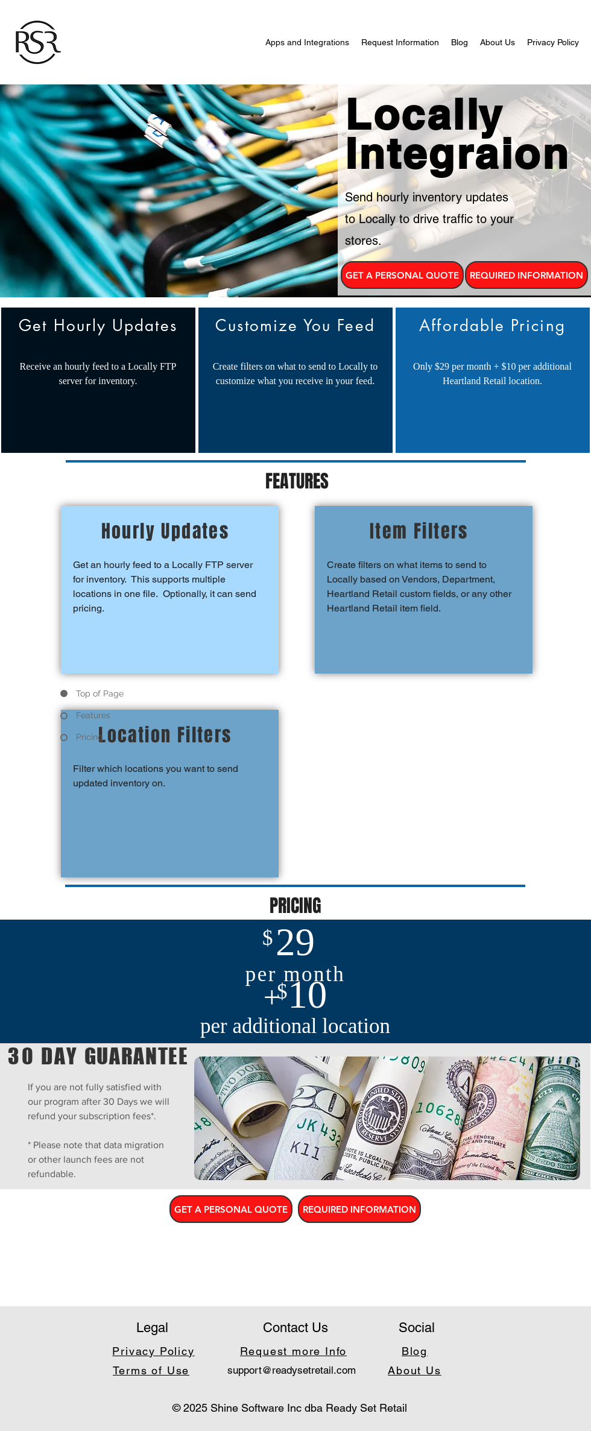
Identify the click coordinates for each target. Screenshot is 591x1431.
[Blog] (416, 1351)
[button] (402, 275)
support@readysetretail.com (291, 1370)
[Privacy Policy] (154, 1351)
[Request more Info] (295, 1351)
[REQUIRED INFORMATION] (526, 275)
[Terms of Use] (152, 1370)
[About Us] (416, 1370)
